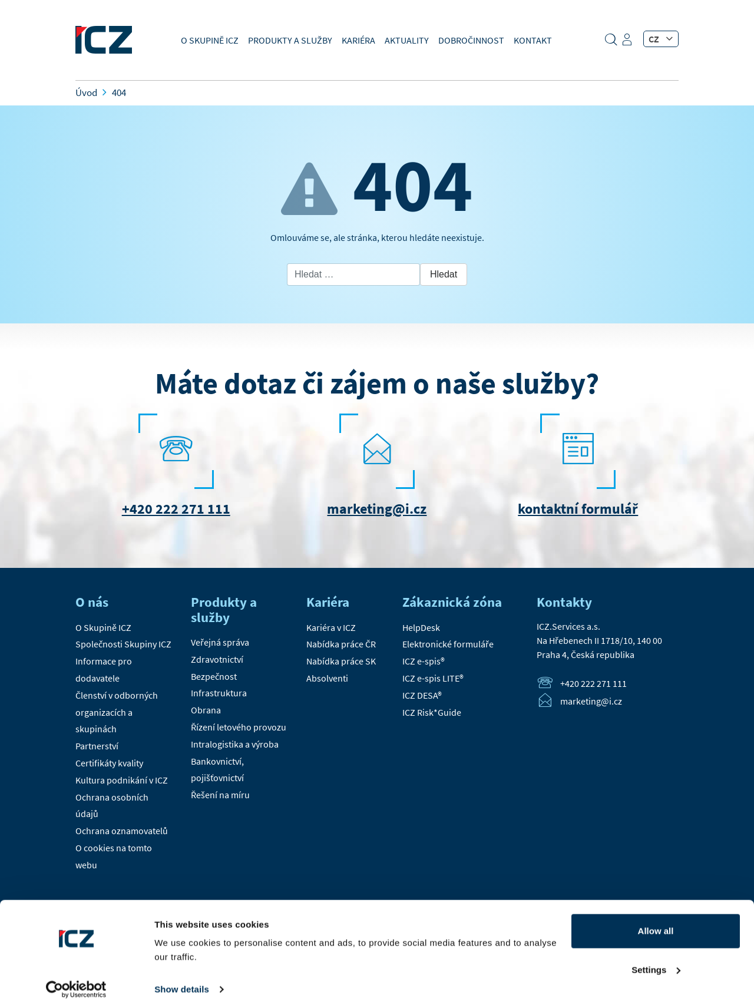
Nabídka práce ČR (341, 644)
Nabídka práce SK (341, 661)
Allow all (656, 923)
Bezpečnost (214, 676)
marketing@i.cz (376, 509)
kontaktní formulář (578, 509)
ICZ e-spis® (423, 661)
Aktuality (407, 40)
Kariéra (358, 40)
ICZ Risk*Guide (431, 712)
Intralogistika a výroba (235, 744)
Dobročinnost (471, 40)
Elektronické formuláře (448, 644)
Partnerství (96, 746)
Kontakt (533, 40)
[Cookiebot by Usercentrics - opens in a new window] (76, 982)
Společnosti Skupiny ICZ (123, 644)
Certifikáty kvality (109, 763)
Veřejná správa (220, 642)
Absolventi (327, 678)
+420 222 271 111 (176, 509)
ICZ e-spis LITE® (433, 678)
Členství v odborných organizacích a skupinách (116, 712)
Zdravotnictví (217, 659)
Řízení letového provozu (238, 727)
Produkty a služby (290, 40)
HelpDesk (421, 627)
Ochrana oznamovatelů (121, 831)
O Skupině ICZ (210, 40)
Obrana (206, 710)
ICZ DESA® (422, 695)
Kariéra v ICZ (331, 627)
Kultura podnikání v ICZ (121, 780)
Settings (655, 962)
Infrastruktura (219, 693)
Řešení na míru (220, 795)
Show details (181, 982)
